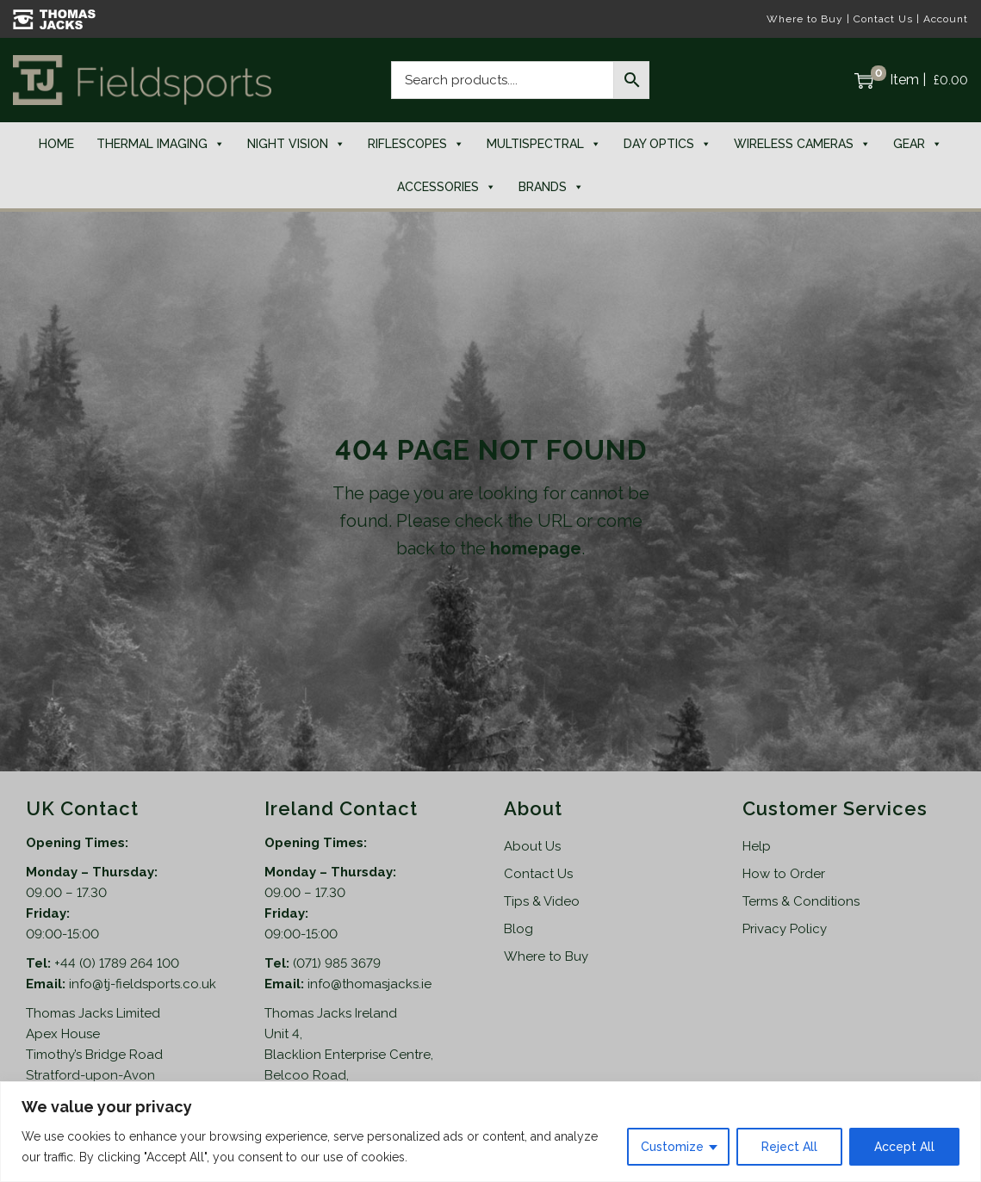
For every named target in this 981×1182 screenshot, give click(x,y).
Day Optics (667, 143)
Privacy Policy (784, 929)
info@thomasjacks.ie (369, 984)
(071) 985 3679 (337, 963)
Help (756, 846)
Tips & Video (542, 901)
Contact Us (883, 19)
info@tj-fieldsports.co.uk (142, 984)
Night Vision (296, 143)
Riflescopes (416, 143)
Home (56, 144)
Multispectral (544, 143)
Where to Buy (805, 19)
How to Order (783, 874)
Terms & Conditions (801, 901)
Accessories (446, 186)
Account (945, 19)
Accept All (904, 1147)
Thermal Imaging (160, 143)
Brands (551, 186)
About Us (532, 846)
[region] (490, 1131)
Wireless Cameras (802, 143)
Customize (672, 1147)
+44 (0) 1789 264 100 (116, 963)
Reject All (789, 1147)
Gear (917, 143)
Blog (518, 929)
